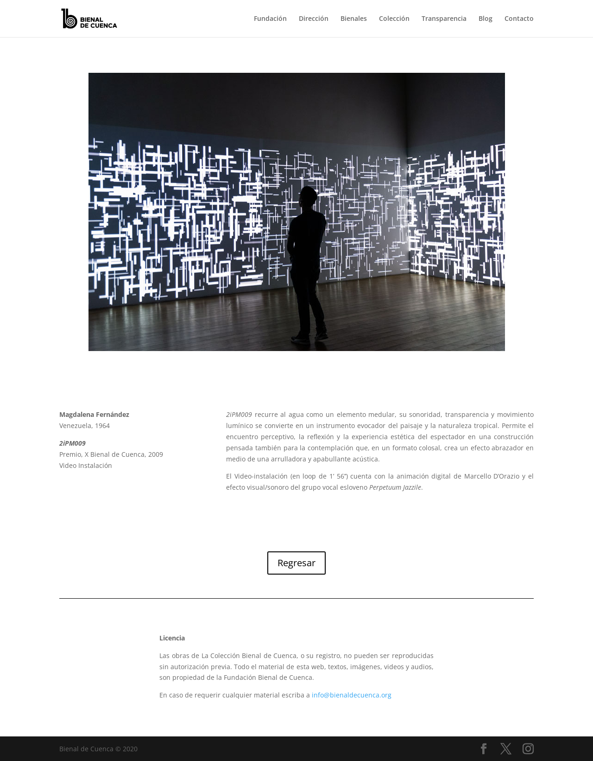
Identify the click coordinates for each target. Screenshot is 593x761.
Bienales (354, 19)
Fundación (270, 19)
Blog (485, 19)
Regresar (296, 562)
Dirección (313, 19)
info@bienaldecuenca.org (351, 695)
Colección (394, 19)
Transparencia (444, 19)
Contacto (519, 19)
